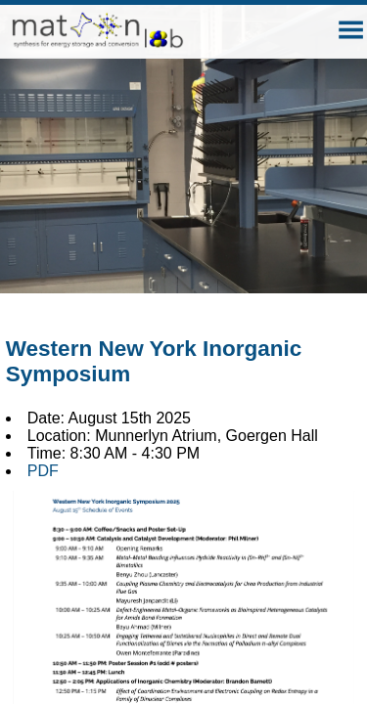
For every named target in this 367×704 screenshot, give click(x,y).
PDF (43, 470)
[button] (351, 30)
